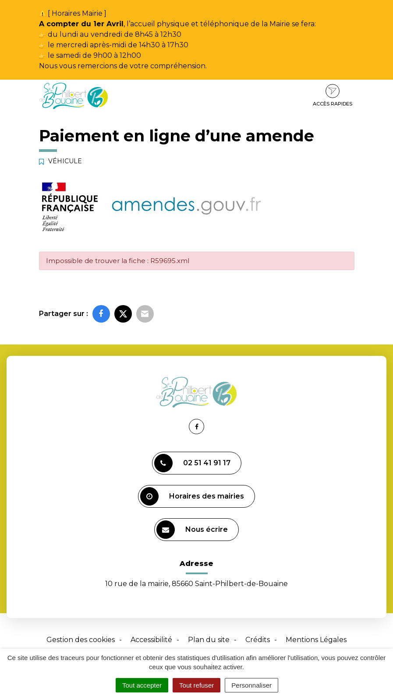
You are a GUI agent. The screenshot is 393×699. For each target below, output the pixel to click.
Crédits (257, 640)
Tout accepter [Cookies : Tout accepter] (142, 685)
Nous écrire (192, 529)
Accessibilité (151, 640)
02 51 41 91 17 (192, 463)
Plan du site (209, 640)
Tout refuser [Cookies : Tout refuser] (196, 685)
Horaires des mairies (192, 496)
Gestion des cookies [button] (80, 640)
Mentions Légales (316, 640)
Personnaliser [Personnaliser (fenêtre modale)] (251, 685)
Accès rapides (332, 95)
